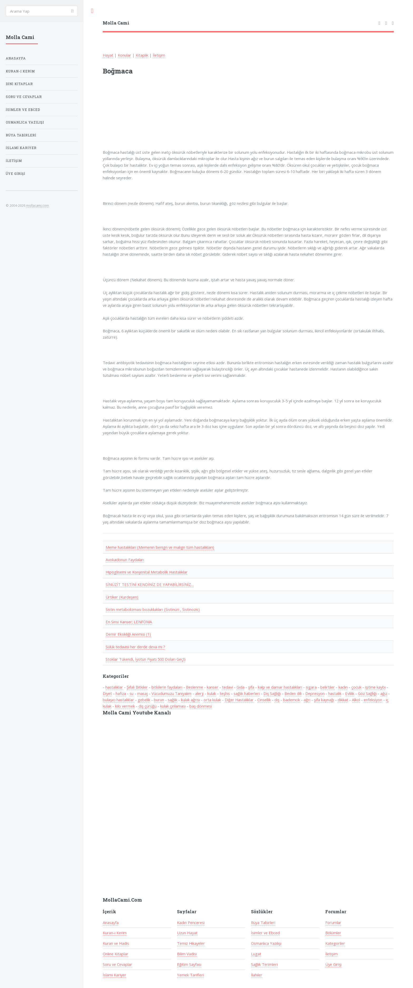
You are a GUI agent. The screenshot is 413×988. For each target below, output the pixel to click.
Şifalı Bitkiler (137, 687)
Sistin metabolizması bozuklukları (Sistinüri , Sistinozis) (153, 609)
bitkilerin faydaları (166, 687)
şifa (251, 687)
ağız (383, 693)
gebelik (144, 699)
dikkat (343, 699)
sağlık (172, 699)
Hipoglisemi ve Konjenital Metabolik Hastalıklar (147, 572)
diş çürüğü (147, 706)
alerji (199, 693)
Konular (124, 55)
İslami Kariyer (114, 974)
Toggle (92, 11)
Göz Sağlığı (367, 693)
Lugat (256, 953)
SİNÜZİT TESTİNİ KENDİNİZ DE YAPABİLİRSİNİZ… (150, 584)
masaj (142, 693)
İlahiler (256, 974)
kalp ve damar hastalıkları (280, 687)
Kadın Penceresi (191, 922)
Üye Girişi (333, 964)
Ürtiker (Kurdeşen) (122, 597)
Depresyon (314, 693)
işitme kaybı (375, 687)
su (132, 693)
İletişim (159, 55)
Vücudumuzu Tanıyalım (171, 693)
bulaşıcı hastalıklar (118, 699)
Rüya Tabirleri (263, 922)
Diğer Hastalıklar (239, 699)
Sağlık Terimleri (264, 964)
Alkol (356, 699)
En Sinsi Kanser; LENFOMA (129, 621)
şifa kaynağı (324, 699)
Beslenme (194, 687)
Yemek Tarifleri (190, 974)
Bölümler (333, 932)
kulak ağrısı (190, 699)
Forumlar (333, 922)
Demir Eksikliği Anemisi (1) (128, 634)
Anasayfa (111, 922)
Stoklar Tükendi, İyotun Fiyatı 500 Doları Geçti (145, 659)
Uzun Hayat (187, 932)
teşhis (225, 693)
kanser (212, 687)
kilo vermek (125, 706)
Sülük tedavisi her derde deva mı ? (135, 646)
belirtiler (327, 687)
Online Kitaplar (115, 953)
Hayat (108, 55)
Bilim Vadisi (187, 953)
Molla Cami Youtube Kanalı (137, 712)
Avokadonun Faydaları (125, 559)
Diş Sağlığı (272, 693)
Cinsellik (264, 699)
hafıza (121, 693)
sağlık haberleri (247, 693)
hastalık (334, 693)
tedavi (227, 687)
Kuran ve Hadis (116, 943)
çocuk (356, 687)
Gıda (240, 687)
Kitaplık (142, 55)
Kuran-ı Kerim (115, 932)
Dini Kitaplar (19, 84)
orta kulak (212, 699)
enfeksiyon (373, 699)
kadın (343, 687)
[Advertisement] (171, 116)
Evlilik (349, 693)
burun (159, 699)
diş (276, 699)
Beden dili (293, 693)
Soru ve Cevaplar (117, 964)
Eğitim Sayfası (189, 964)
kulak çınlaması (173, 706)
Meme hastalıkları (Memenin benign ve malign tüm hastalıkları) (160, 547)
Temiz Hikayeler (191, 943)
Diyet (107, 693)
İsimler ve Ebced (265, 932)
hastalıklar (114, 687)
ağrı (307, 699)
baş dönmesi (200, 706)
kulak (211, 693)
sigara (311, 687)
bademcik (291, 699)
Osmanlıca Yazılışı (266, 943)
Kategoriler (335, 943)
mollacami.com (37, 205)
